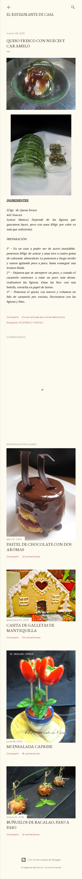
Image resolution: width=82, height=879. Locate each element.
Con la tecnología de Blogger (41, 859)
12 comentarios (30, 834)
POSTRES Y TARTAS (31, 322)
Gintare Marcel (52, 867)
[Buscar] (73, 6)
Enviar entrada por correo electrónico (43, 317)
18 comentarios (31, 753)
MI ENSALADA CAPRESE (29, 746)
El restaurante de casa (30, 14)
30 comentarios (31, 637)
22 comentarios (31, 556)
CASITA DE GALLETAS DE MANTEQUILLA (30, 628)
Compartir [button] (12, 317)
